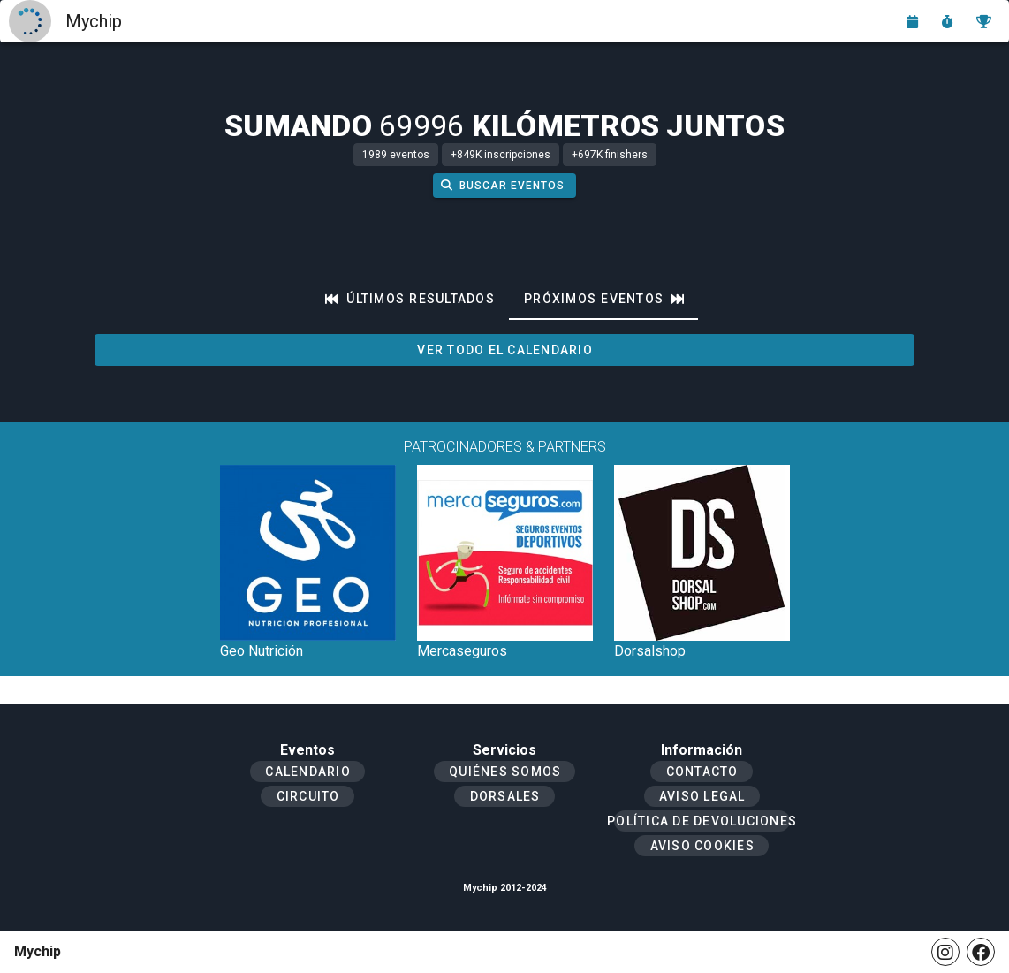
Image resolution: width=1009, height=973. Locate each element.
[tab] (410, 298)
